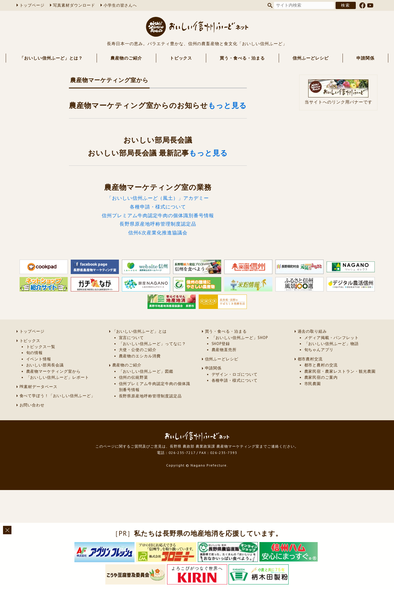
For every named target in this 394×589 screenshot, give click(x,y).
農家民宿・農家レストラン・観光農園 (340, 371)
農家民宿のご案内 (321, 377)
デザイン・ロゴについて (235, 374)
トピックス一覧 (41, 346)
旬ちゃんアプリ (319, 349)
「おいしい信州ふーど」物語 (331, 343)
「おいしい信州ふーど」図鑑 (146, 371)
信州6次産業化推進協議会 (158, 233)
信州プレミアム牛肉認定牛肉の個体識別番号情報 (158, 215)
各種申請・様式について (158, 207)
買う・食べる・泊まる (242, 58)
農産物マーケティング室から (53, 371)
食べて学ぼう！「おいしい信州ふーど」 (57, 395)
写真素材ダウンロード (74, 5)
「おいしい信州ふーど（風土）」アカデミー (158, 198)
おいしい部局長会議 (45, 365)
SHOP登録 (221, 343)
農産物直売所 (224, 349)
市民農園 (312, 383)
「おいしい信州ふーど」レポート (57, 377)
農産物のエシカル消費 (140, 356)
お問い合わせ (32, 405)
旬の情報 (34, 352)
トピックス (181, 58)
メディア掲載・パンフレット (331, 337)
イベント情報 (38, 359)
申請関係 (365, 58)
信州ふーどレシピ (311, 58)
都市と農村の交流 (321, 365)
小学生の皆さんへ (120, 5)
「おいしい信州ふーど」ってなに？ (152, 343)
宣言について (131, 337)
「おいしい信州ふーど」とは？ (51, 58)
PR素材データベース (39, 386)
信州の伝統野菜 (133, 377)
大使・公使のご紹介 (138, 349)
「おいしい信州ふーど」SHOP (240, 337)
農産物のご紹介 (126, 58)
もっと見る (227, 105)
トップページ (32, 5)
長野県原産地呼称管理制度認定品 (157, 224)
